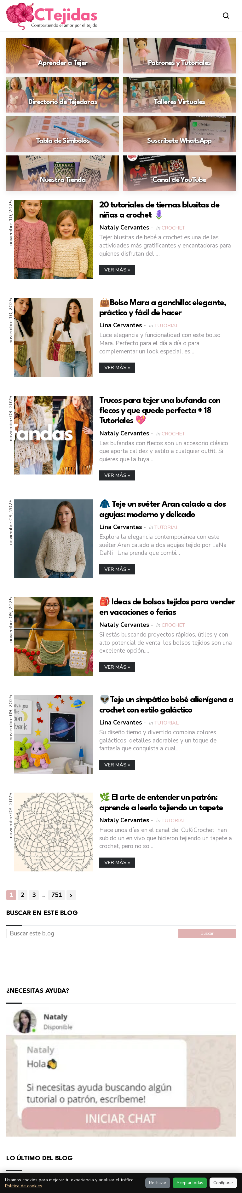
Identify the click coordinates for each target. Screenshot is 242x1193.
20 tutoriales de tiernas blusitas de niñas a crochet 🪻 (159, 210)
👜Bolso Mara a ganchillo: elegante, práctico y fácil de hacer (162, 308)
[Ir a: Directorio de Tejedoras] (62, 95)
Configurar (223, 1183)
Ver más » (117, 269)
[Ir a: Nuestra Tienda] (62, 173)
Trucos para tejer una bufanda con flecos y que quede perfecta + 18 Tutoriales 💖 (159, 411)
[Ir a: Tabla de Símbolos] (62, 134)
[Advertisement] (121, 961)
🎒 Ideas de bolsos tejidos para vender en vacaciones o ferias (167, 607)
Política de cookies (23, 1186)
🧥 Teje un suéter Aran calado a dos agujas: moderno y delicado (162, 509)
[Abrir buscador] (226, 16)
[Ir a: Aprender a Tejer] (62, 55)
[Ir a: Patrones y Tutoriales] (179, 55)
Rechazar (157, 1183)
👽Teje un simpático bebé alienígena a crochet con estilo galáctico (166, 705)
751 (56, 895)
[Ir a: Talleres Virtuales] (179, 95)
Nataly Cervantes (124, 228)
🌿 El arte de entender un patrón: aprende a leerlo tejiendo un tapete (161, 803)
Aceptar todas (189, 1183)
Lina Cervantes (121, 325)
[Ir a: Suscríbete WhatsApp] (179, 134)
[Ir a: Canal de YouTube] (179, 173)
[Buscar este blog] (92, 933)
